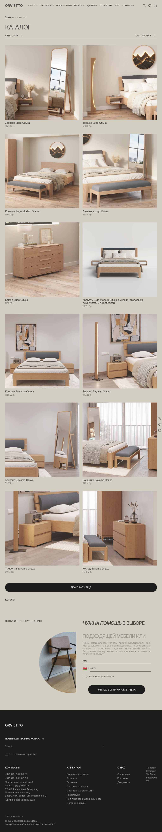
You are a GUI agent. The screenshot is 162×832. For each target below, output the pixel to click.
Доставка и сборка (77, 786)
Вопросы (79, 5)
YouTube (151, 774)
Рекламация (73, 794)
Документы (123, 782)
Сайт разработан (14, 816)
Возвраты (72, 778)
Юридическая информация (20, 799)
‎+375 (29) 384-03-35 (16, 774)
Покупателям (64, 5)
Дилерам (92, 5)
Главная (9, 17)
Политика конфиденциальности (84, 798)
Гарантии (72, 782)
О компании (47, 5)
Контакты (128, 5)
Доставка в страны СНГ (80, 790)
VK (147, 781)
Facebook (151, 777)
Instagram (151, 771)
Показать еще (81, 587)
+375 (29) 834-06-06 (16, 778)
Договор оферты (76, 803)
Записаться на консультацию (116, 689)
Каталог (33, 5)
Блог (117, 5)
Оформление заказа (78, 774)
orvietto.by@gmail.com (17, 785)
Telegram (151, 767)
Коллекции (106, 5)
